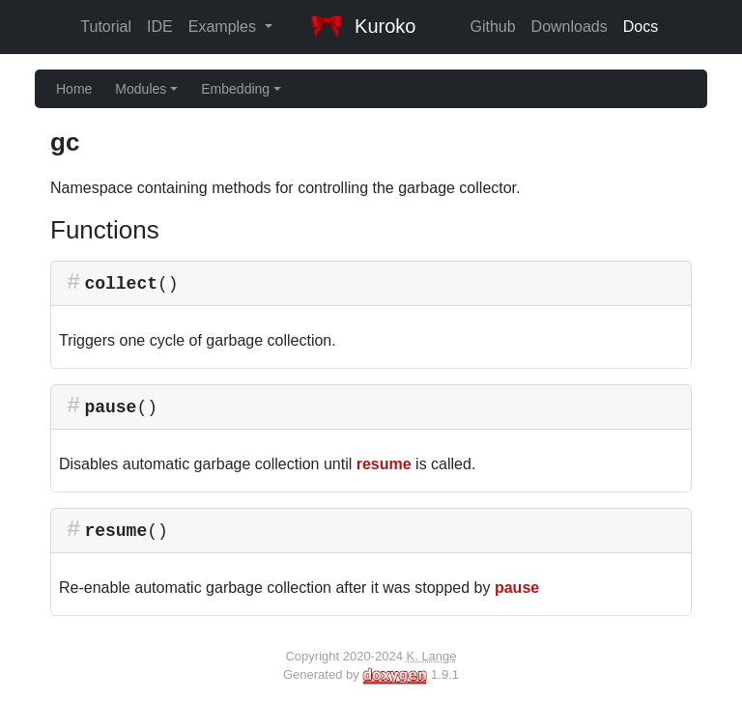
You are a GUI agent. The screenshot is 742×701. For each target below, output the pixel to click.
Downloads (569, 26)
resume (384, 464)
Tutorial (105, 26)
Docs (640, 26)
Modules (146, 89)
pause (517, 587)
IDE (160, 26)
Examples (224, 26)
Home (74, 89)
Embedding (241, 89)
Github (492, 26)
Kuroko (363, 26)
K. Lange (431, 656)
